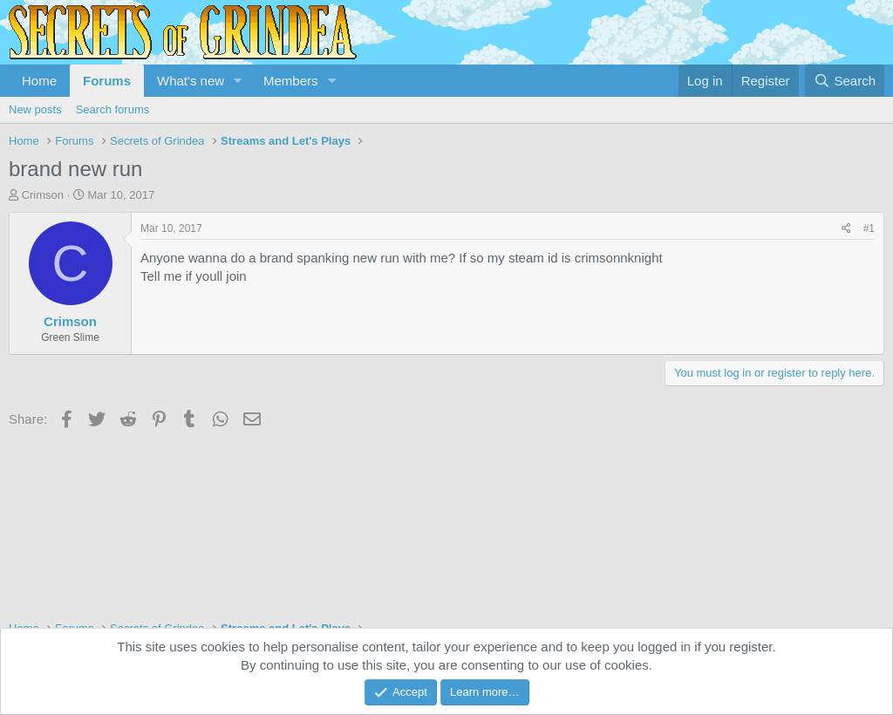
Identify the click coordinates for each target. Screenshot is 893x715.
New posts (35, 109)
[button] (238, 81)
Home (39, 80)
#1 (869, 228)
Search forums (113, 109)
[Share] (846, 229)
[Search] (844, 81)
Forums (107, 80)
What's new (190, 80)
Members (290, 80)
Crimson (43, 194)
